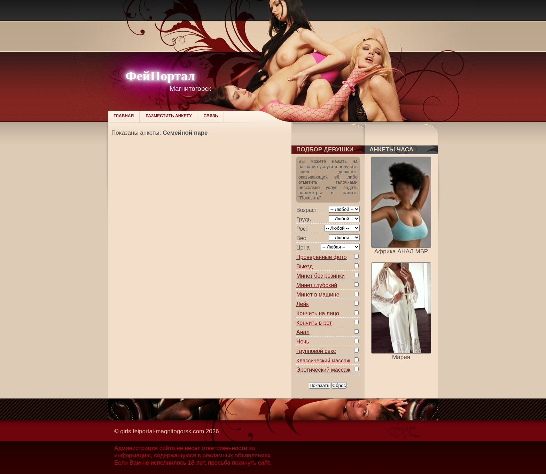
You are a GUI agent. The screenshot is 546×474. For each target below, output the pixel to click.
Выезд (304, 266)
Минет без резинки (320, 276)
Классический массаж (323, 360)
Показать (319, 385)
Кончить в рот (314, 323)
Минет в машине (318, 295)
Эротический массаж (323, 370)
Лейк (302, 304)
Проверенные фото (321, 257)
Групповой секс (316, 351)
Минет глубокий (316, 285)
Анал (303, 332)
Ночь (302, 342)
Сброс (339, 385)
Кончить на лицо (317, 313)
